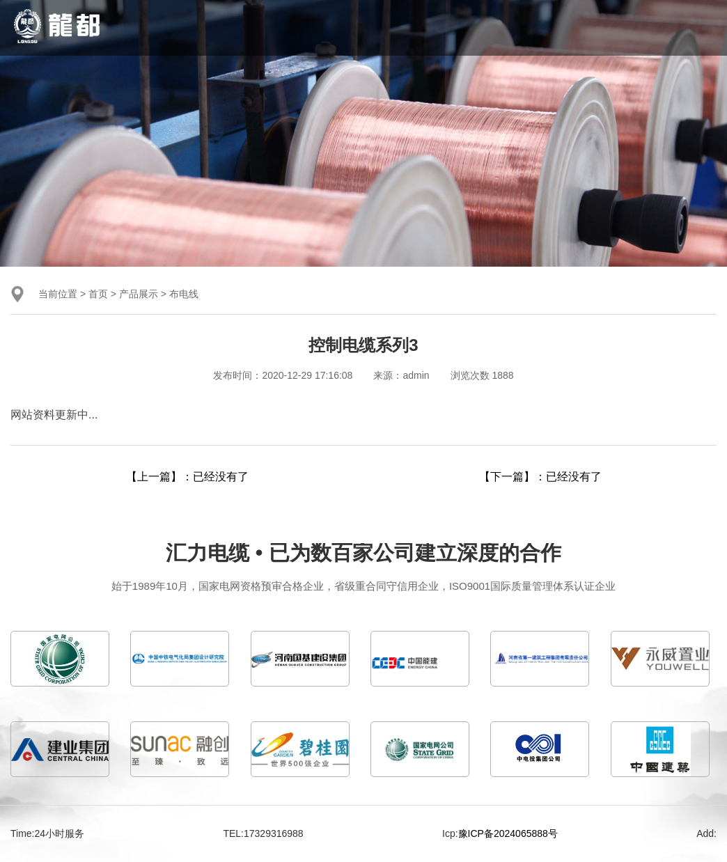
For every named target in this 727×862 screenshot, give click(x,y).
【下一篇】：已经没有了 (540, 477)
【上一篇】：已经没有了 (187, 477)
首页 (98, 293)
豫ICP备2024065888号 (508, 833)
